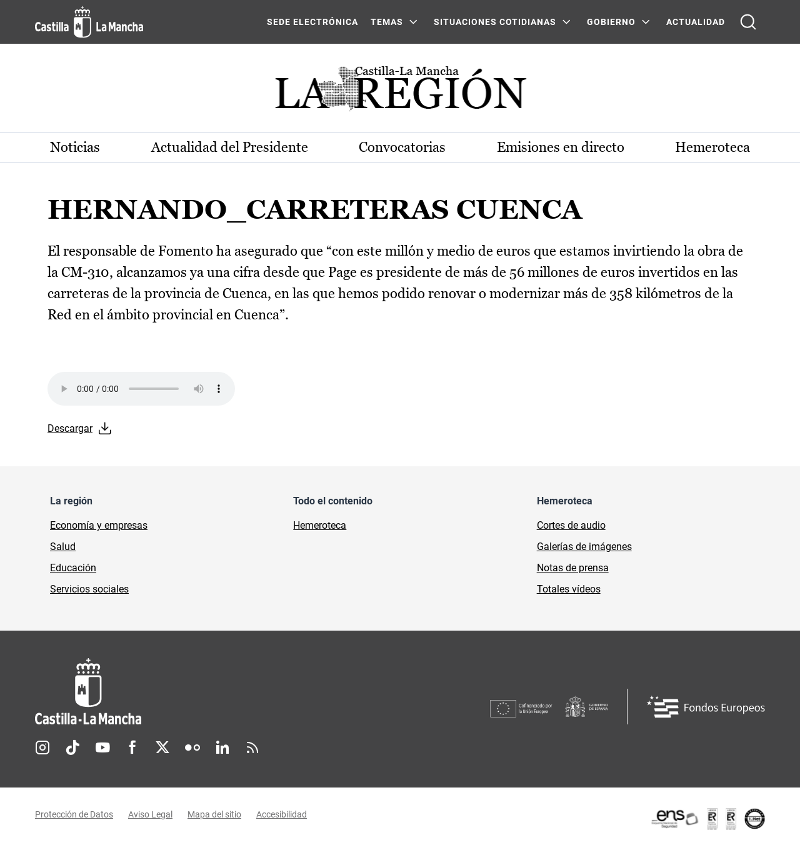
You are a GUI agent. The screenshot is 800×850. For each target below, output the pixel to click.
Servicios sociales (89, 589)
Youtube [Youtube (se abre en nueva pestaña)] (103, 747)
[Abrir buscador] (748, 22)
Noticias (75, 147)
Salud (63, 546)
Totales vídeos (569, 589)
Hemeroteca (712, 147)
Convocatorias (402, 147)
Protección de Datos (74, 814)
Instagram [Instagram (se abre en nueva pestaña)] (43, 747)
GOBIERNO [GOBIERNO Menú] (611, 22)
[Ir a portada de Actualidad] (400, 92)
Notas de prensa (573, 568)
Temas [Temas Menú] (387, 22)
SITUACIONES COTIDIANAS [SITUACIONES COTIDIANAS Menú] (495, 22)
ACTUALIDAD (695, 22)
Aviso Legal (150, 814)
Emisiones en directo (560, 147)
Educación (73, 568)
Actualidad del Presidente (229, 147)
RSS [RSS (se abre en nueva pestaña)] (253, 747)
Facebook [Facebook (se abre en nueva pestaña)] (133, 747)
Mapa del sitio (214, 814)
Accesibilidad (281, 814)
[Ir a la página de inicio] (89, 22)
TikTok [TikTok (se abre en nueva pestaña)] (73, 747)
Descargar (70, 428)
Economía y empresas (99, 525)
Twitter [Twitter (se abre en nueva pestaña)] (163, 747)
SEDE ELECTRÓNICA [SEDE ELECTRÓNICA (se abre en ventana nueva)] (312, 22)
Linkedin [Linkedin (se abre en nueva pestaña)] (223, 747)
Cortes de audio (571, 525)
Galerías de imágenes (584, 546)
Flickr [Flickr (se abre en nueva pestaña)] (193, 747)
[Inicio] (204, 691)
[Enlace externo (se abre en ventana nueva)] (707, 819)
